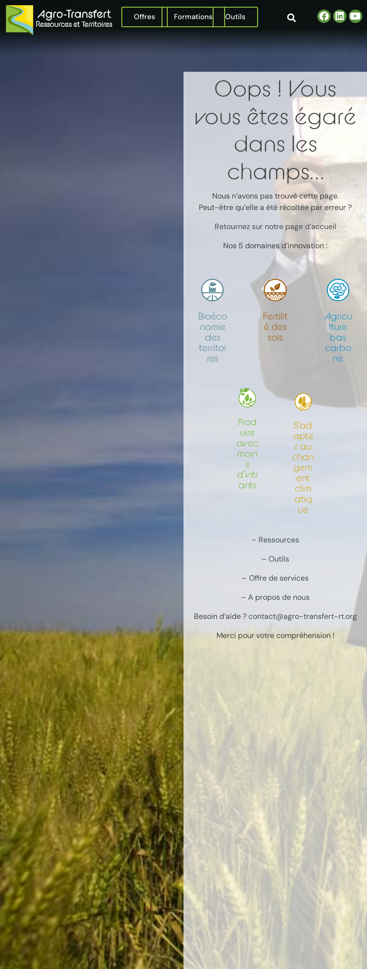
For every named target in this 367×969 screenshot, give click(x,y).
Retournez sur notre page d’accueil (275, 226)
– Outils (275, 559)
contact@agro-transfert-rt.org (302, 616)
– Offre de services (275, 578)
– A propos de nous (275, 597)
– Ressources (275, 540)
